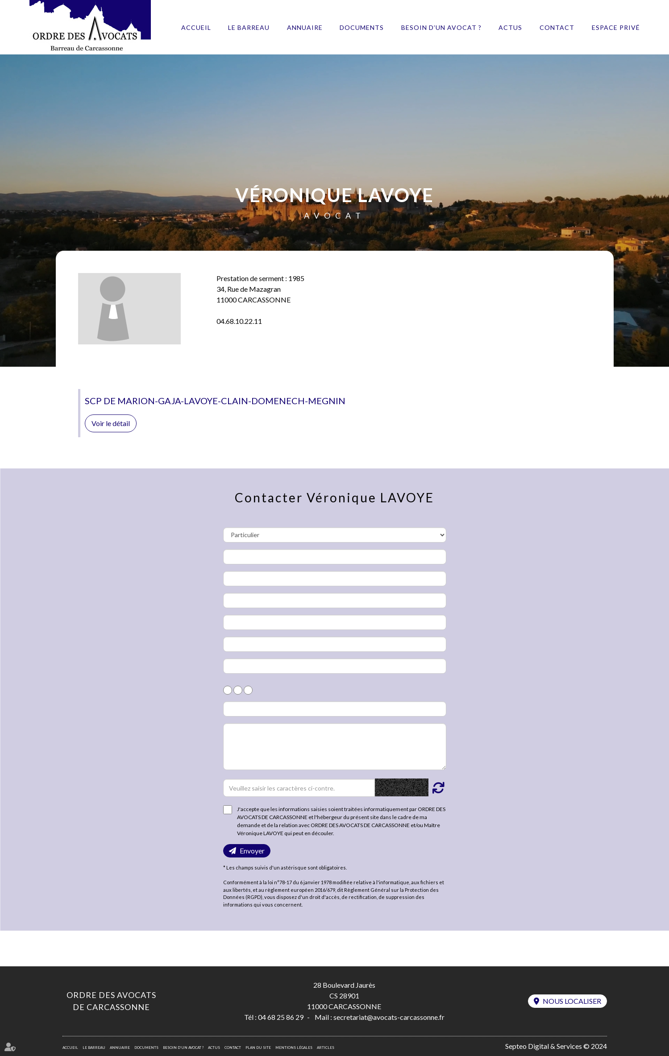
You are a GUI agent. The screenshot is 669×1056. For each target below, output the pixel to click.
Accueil (196, 27)
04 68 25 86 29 (280, 1017)
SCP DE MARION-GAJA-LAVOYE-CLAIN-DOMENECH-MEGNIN (215, 400)
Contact (557, 27)
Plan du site (258, 1047)
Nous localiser (572, 1001)
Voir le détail (110, 423)
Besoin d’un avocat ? (441, 27)
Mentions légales (293, 1047)
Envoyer (252, 850)
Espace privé (616, 27)
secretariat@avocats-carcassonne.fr (389, 1017)
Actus (510, 27)
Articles (325, 1047)
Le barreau (249, 27)
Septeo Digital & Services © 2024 (556, 1046)
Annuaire (305, 27)
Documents (362, 27)
